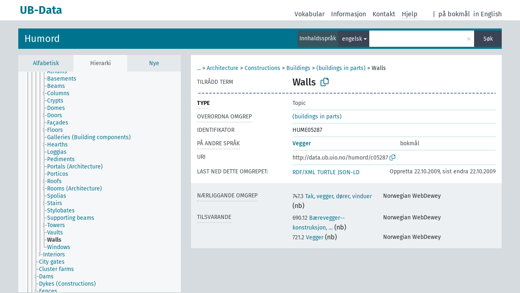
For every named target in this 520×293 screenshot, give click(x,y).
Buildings (298, 68)
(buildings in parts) (341, 68)
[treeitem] (60, 71)
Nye (154, 63)
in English (487, 14)
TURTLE (326, 172)
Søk (488, 38)
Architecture (222, 68)
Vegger (301, 143)
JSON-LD (349, 172)
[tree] (99, 182)
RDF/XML (303, 172)
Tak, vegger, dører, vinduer (332, 196)
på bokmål (454, 14)
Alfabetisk (46, 63)
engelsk (352, 38)
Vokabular (310, 14)
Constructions (262, 68)
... (199, 68)
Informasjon (348, 14)
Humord (42, 38)
